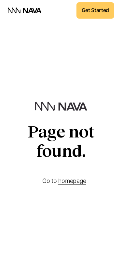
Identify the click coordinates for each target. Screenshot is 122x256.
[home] (25, 10)
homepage (72, 180)
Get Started (95, 10)
